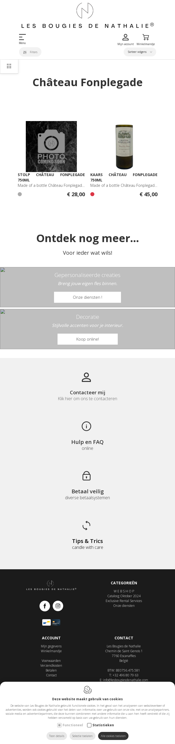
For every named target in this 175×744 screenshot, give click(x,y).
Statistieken (103, 725)
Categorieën (124, 582)
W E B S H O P (124, 591)
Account (51, 637)
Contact (51, 675)
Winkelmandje (51, 651)
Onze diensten (124, 605)
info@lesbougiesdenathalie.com (125, 680)
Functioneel (73, 725)
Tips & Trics (87, 541)
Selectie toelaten (82, 736)
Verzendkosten (51, 665)
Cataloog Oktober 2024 (124, 596)
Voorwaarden (51, 660)
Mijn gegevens (51, 646)
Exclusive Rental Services (124, 601)
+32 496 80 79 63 (125, 675)
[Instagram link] (58, 606)
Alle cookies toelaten (113, 736)
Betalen (51, 670)
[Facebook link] (46, 606)
